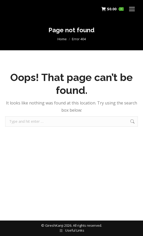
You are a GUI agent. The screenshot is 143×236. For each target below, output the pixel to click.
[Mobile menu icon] (132, 9)
